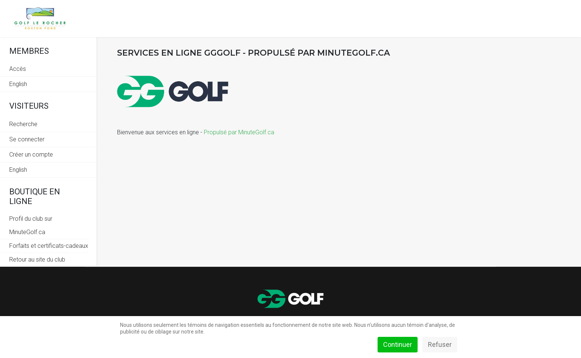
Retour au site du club (37, 259)
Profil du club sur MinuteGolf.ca (30, 225)
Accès (17, 68)
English (18, 84)
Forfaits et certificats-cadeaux (48, 245)
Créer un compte (31, 154)
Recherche (23, 124)
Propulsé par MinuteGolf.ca (239, 132)
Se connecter (26, 139)
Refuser (440, 344)
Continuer (397, 344)
